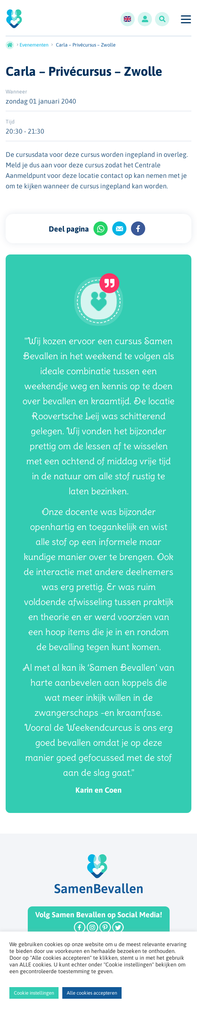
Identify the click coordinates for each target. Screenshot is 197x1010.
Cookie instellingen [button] (34, 993)
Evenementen (34, 45)
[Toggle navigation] (185, 19)
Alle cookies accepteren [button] (92, 993)
